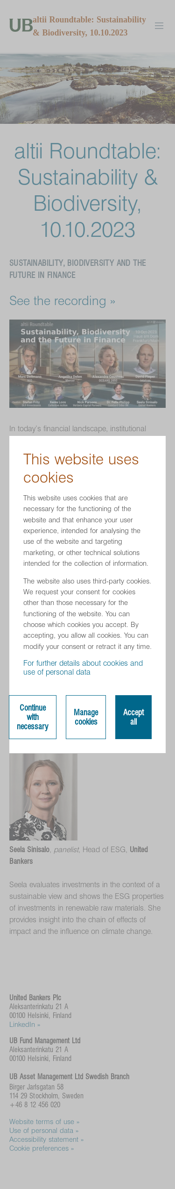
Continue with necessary (33, 717)
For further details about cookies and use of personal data (83, 667)
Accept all (133, 717)
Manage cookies (86, 717)
